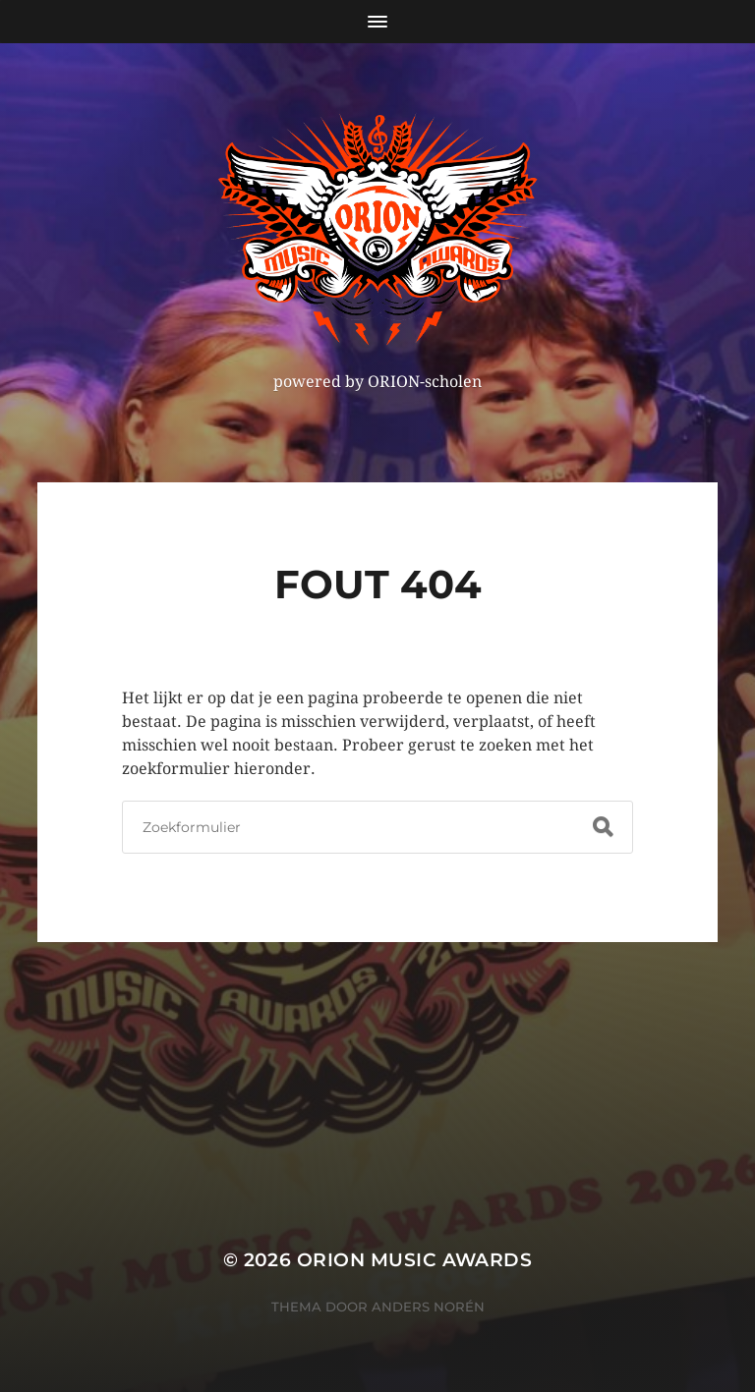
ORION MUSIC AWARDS (414, 1260)
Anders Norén (428, 1306)
